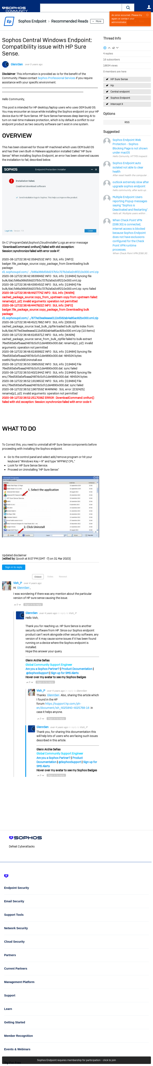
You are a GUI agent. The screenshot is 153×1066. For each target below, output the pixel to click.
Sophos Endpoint (120, 98)
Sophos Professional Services (56, 78)
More (98, 21)
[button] (128, 8)
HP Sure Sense (119, 79)
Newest (63, 576)
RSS (127, 122)
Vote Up (15, 604)
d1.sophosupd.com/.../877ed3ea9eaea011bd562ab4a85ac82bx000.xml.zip (50, 318)
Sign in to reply (13, 567)
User (149, 7)
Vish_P (18, 583)
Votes (50, 576)
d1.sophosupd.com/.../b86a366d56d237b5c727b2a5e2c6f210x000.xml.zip (50, 272)
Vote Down (19, 604)
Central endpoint (120, 91)
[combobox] (81, 8)
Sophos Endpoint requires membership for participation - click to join (76, 1060)
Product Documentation (76, 669)
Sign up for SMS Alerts (65, 673)
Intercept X (116, 104)
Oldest (37, 576)
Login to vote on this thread (109, 47)
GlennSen (17, 64)
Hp (112, 85)
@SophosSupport (37, 673)
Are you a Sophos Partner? (42, 669)
